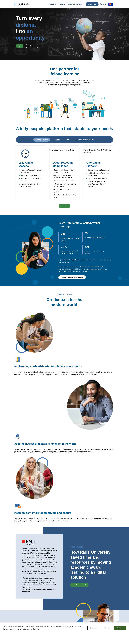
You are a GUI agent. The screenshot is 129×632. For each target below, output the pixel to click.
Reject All (107, 628)
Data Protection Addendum (107, 615)
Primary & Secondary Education (42, 607)
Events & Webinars (104, 605)
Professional (36, 605)
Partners (79, 607)
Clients (79, 610)
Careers (79, 613)
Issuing (57, 602)
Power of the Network (39, 610)
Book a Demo (92, 4)
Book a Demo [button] (32, 46)
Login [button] (19, 46)
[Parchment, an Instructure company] (21, 4)
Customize (93, 628)
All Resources (103, 602)
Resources (71, 4)
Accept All (120, 628)
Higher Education (38, 602)
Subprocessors (103, 613)
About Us (80, 602)
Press (78, 615)
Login (12, 606)
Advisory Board (81, 605)
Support (101, 618)
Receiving (58, 605)
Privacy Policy (103, 610)
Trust (101, 607)
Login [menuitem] (103, 4)
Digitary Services (60, 607)
